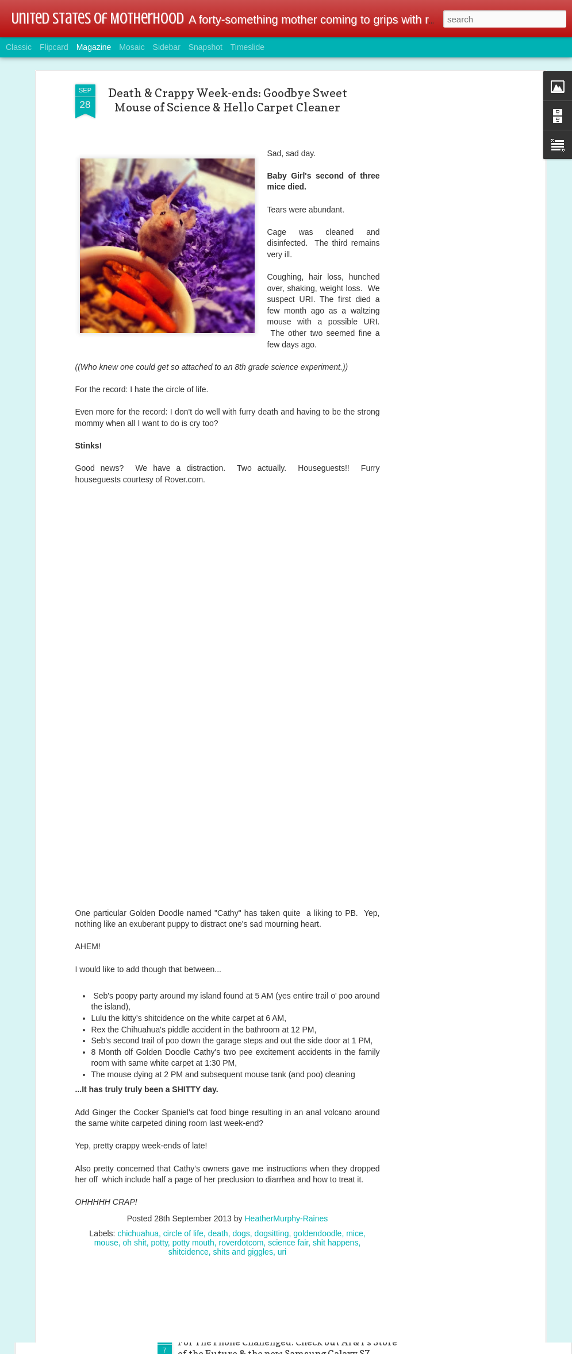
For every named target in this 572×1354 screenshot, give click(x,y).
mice (354, 1174)
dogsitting (272, 1174)
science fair (288, 1183)
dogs (240, 1174)
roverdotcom (241, 1183)
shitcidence (188, 1192)
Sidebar (167, 47)
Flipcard (54, 47)
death (218, 1174)
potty (159, 1183)
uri (282, 1192)
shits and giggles (243, 1192)
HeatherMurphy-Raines (286, 1159)
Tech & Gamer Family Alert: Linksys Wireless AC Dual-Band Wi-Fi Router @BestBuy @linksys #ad (284, 1217)
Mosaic (131, 47)
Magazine (94, 47)
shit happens (335, 1183)
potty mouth (193, 1183)
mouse (106, 1183)
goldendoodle (317, 1174)
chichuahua (138, 1174)
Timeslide (247, 47)
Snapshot (205, 47)
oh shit (135, 1183)
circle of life (183, 1174)
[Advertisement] (443, 206)
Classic (19, 47)
